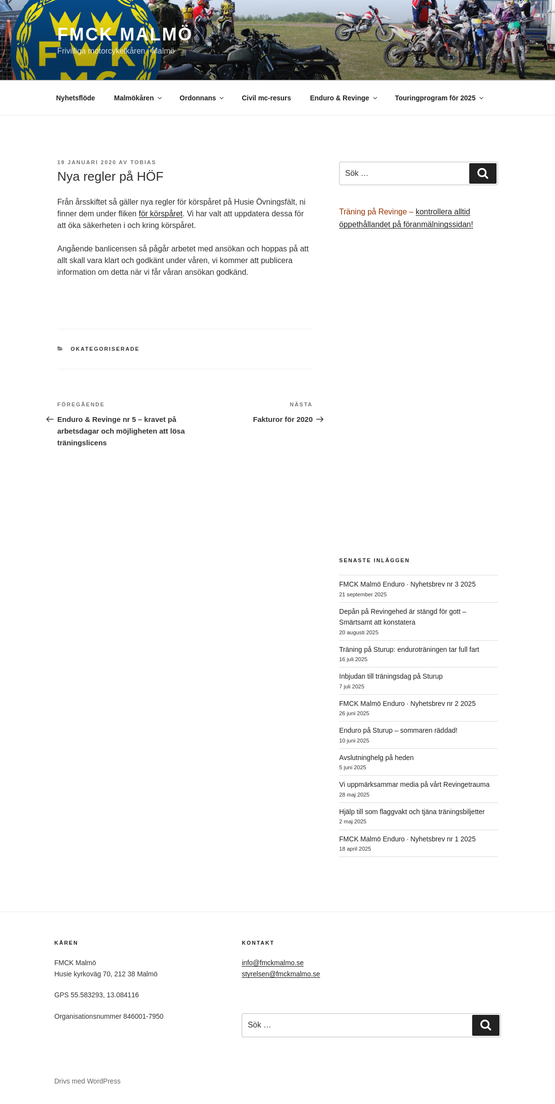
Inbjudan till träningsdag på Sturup (390, 676)
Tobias (143, 162)
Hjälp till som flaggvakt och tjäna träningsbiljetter (412, 812)
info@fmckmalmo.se (273, 963)
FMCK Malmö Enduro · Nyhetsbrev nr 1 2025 (407, 839)
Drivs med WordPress (88, 1081)
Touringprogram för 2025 (439, 98)
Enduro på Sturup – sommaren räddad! (398, 730)
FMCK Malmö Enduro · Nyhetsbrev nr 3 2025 (407, 584)
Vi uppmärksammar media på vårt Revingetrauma (414, 784)
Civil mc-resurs (266, 98)
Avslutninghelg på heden (376, 757)
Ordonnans (203, 98)
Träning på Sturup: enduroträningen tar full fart (409, 649)
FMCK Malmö (125, 34)
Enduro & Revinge (344, 98)
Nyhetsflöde (75, 98)
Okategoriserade (105, 349)
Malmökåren (138, 98)
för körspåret (161, 213)
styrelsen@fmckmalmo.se (281, 974)
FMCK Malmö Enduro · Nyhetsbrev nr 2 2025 (407, 703)
